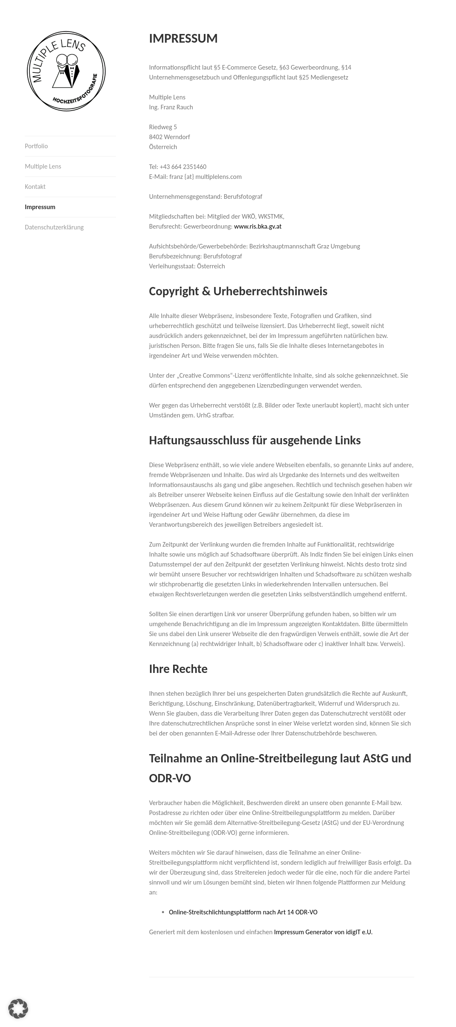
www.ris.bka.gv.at (258, 226)
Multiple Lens (43, 166)
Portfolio (36, 146)
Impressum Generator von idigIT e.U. (323, 932)
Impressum (40, 207)
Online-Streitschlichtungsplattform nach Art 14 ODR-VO (243, 912)
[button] (18, 1009)
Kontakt (35, 186)
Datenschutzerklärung (54, 227)
